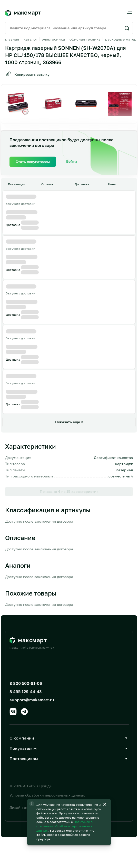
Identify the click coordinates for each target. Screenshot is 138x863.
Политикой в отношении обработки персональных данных (64, 826)
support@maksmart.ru (31, 699)
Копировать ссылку (27, 74)
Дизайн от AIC (22, 807)
